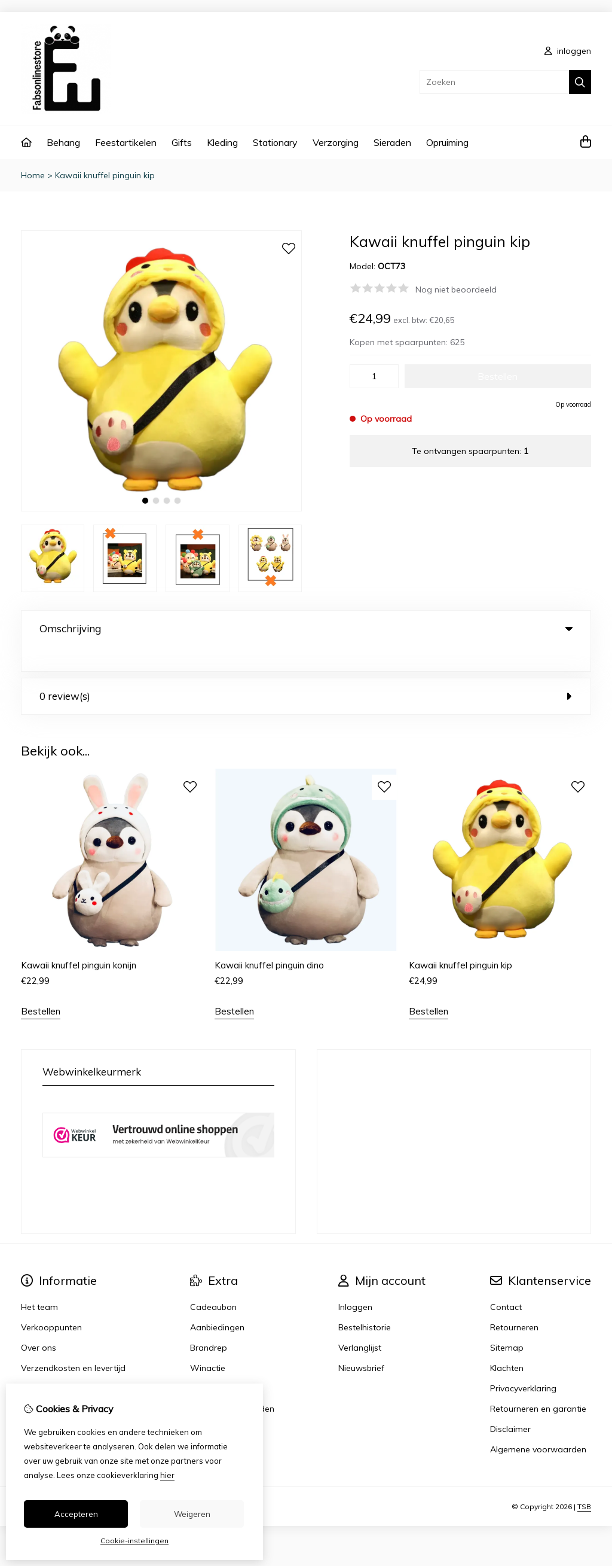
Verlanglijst (359, 1323)
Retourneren (514, 1302)
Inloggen (355, 1282)
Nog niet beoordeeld (456, 289)
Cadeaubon (213, 1282)
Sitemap (507, 1323)
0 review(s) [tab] (306, 671)
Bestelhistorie (364, 1302)
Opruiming (447, 142)
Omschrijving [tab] (306, 628)
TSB (584, 1481)
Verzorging (336, 142)
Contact (506, 1282)
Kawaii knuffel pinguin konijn (78, 940)
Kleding (222, 142)
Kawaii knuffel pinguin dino (269, 940)
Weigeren (192, 1514)
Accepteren (76, 1514)
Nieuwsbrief (361, 1343)
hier (167, 1475)
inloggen (567, 50)
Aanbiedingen (217, 1302)
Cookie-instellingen (134, 1540)
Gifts (182, 142)
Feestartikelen (126, 142)
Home (33, 175)
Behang (63, 142)
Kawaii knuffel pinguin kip (105, 175)
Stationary (275, 142)
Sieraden (392, 142)
